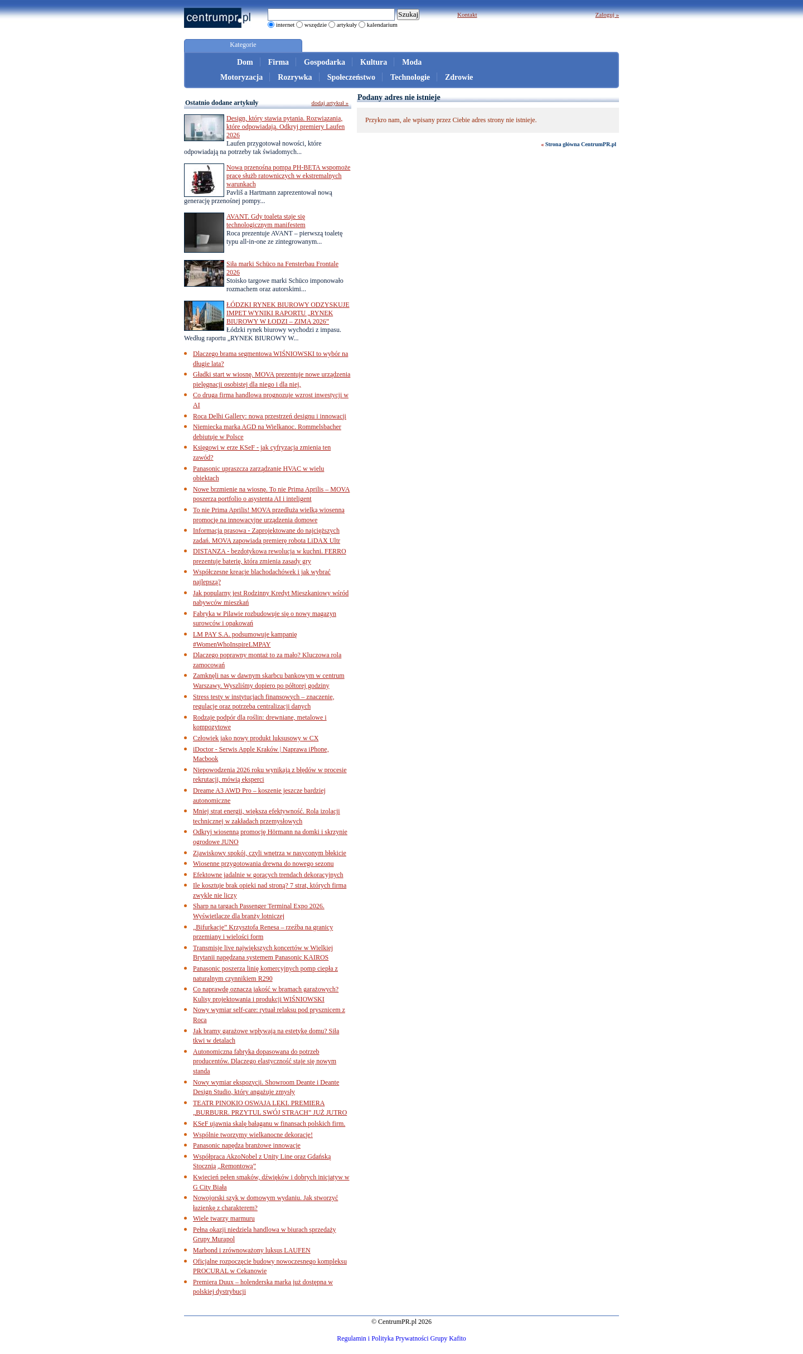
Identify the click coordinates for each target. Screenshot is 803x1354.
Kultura (373, 62)
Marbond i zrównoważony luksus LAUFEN (252, 1250)
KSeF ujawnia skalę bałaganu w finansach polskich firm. (269, 1123)
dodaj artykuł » (330, 102)
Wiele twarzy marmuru (224, 1218)
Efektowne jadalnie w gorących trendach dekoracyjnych (268, 875)
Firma (278, 62)
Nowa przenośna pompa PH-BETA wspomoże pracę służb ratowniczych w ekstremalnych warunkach (288, 175)
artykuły (347, 24)
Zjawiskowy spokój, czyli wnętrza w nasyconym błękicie (269, 853)
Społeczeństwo (351, 77)
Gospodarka (324, 62)
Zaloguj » (607, 14)
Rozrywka (295, 77)
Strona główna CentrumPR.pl (580, 144)
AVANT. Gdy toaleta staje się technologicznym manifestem (266, 221)
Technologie (410, 77)
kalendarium (382, 24)
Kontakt (467, 14)
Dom (245, 62)
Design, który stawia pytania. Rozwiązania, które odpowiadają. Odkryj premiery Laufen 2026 (285, 126)
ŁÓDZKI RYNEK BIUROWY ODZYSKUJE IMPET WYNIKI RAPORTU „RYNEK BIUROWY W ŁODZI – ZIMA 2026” (288, 313)
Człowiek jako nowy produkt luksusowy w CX (255, 738)
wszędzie (315, 24)
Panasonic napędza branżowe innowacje (247, 1145)
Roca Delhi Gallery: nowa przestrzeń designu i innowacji (269, 416)
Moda (412, 62)
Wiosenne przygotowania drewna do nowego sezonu (263, 864)
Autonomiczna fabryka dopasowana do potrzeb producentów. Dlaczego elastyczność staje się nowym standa (264, 1061)
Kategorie (243, 45)
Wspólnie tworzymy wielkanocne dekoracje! (253, 1135)
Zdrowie (459, 77)
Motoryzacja (241, 77)
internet (285, 24)
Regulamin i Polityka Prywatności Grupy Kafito (401, 1338)
